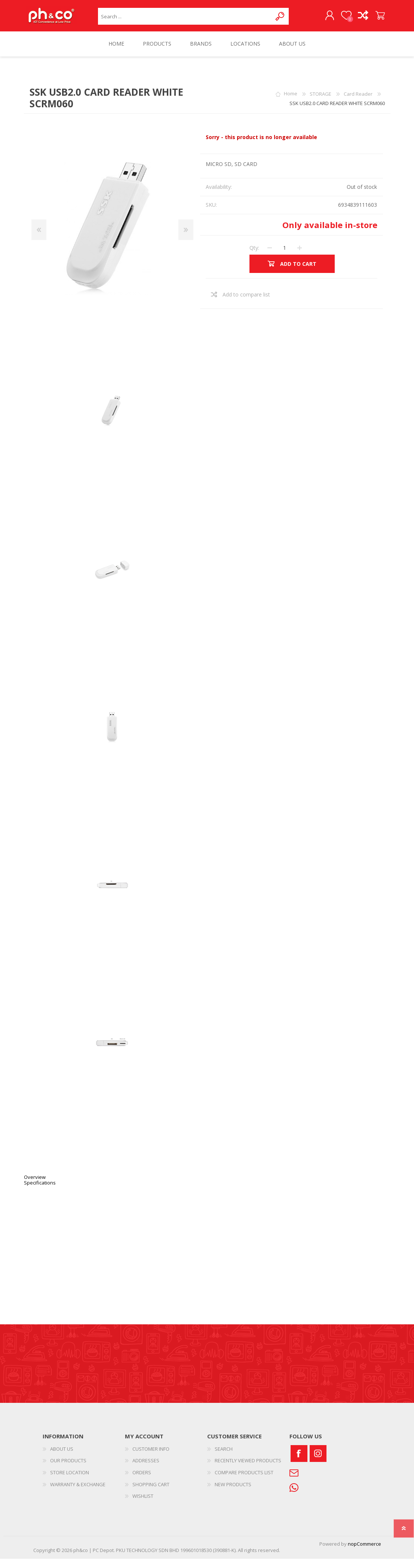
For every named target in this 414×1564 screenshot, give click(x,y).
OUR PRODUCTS (68, 1465)
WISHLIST (142, 1501)
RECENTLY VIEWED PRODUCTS (248, 1465)
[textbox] (185, 18)
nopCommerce (364, 1549)
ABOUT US (61, 1454)
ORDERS (141, 1477)
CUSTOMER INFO (150, 1454)
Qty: (254, 252)
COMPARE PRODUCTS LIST (244, 1477)
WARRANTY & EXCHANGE (77, 1489)
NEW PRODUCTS (233, 1489)
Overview (35, 1182)
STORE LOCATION (69, 1477)
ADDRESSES (145, 1465)
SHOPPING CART (372, 18)
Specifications (40, 1187)
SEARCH (224, 1454)
